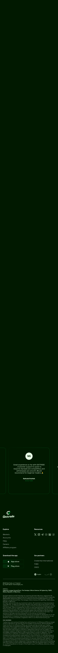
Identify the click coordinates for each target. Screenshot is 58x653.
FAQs (5, 541)
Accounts (7, 538)
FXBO (36, 564)
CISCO (36, 567)
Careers (6, 544)
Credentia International (43, 561)
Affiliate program (9, 547)
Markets (6, 534)
